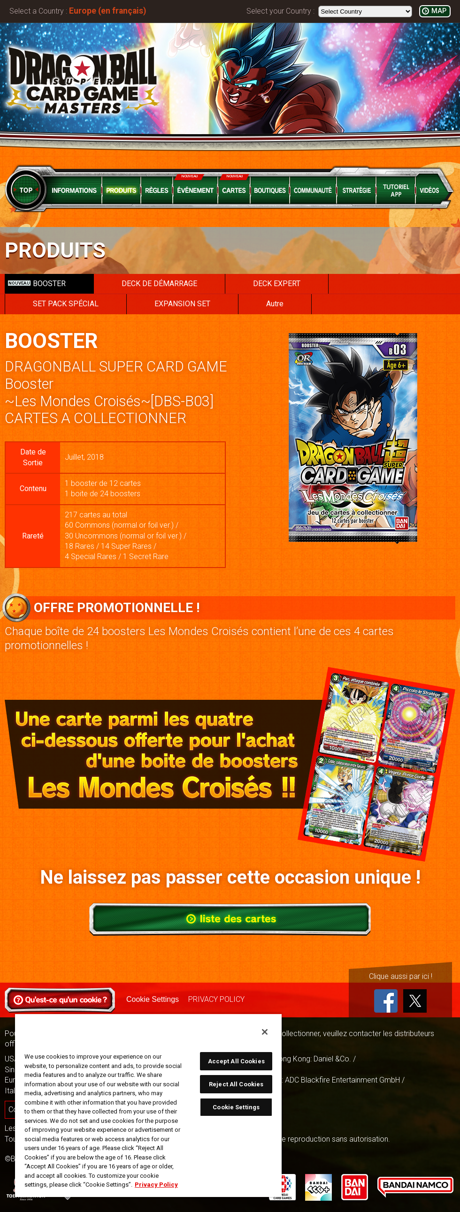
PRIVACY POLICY (216, 999)
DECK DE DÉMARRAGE (159, 283)
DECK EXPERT (276, 283)
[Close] (264, 1032)
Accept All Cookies (236, 1061)
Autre (275, 303)
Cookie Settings (152, 999)
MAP (438, 11)
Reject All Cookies (236, 1084)
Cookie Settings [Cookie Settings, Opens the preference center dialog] (236, 1107)
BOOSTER (37, 283)
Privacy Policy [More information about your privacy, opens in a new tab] (156, 1184)
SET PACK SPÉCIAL (66, 303)
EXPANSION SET (182, 303)
